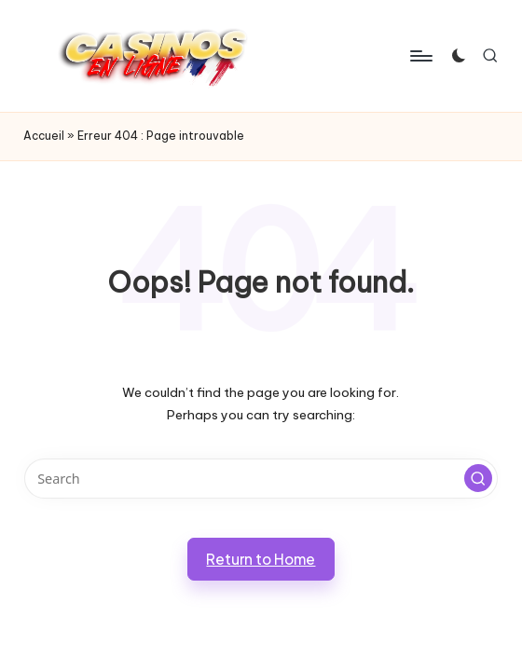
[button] (478, 478)
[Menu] (420, 56)
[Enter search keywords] (261, 479)
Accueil (43, 136)
